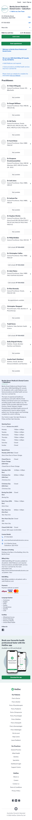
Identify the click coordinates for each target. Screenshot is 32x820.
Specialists (16, 760)
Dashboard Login (16, 763)
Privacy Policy (16, 791)
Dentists (16, 757)
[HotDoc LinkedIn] (16, 800)
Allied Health (16, 753)
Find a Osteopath (16, 723)
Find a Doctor (16, 698)
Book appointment (16, 43)
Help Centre (16, 736)
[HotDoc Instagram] (19, 800)
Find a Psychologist (16, 716)
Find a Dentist (16, 702)
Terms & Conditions (16, 787)
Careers (16, 780)
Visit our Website (15, 75)
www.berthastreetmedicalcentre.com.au (16, 540)
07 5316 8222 (8, 537)
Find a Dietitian (16, 719)
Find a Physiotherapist (16, 705)
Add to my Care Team (17, 11)
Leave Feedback (16, 740)
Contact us (16, 784)
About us (16, 777)
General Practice (16, 750)
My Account (16, 733)
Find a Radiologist (16, 729)
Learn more (16, 36)
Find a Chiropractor (16, 712)
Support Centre (16, 767)
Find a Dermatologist (16, 726)
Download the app (16, 677)
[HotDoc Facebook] (13, 800)
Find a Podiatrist (16, 709)
